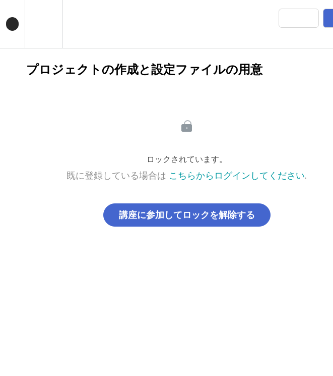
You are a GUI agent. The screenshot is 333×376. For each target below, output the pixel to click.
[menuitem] (43, 24)
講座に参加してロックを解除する (187, 215)
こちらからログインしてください (237, 176)
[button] (12, 24)
